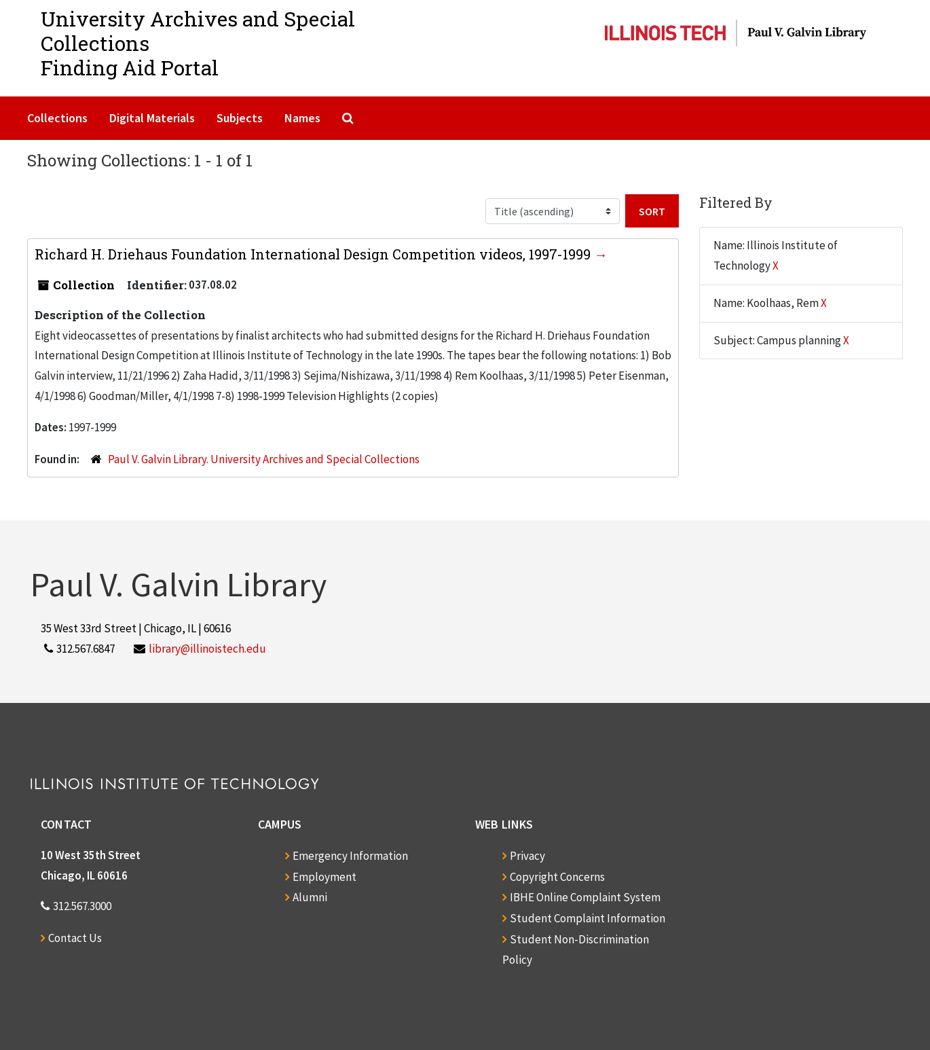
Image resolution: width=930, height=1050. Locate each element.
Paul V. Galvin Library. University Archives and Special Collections (264, 459)
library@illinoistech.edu (207, 648)
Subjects (240, 118)
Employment (324, 876)
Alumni (310, 897)
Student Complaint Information (587, 918)
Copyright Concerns (557, 876)
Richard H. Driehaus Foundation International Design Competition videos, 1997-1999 (314, 254)
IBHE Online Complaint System (585, 897)
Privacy (527, 855)
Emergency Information (350, 855)
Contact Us (75, 937)
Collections (57, 118)
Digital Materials (152, 118)
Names (302, 118)
